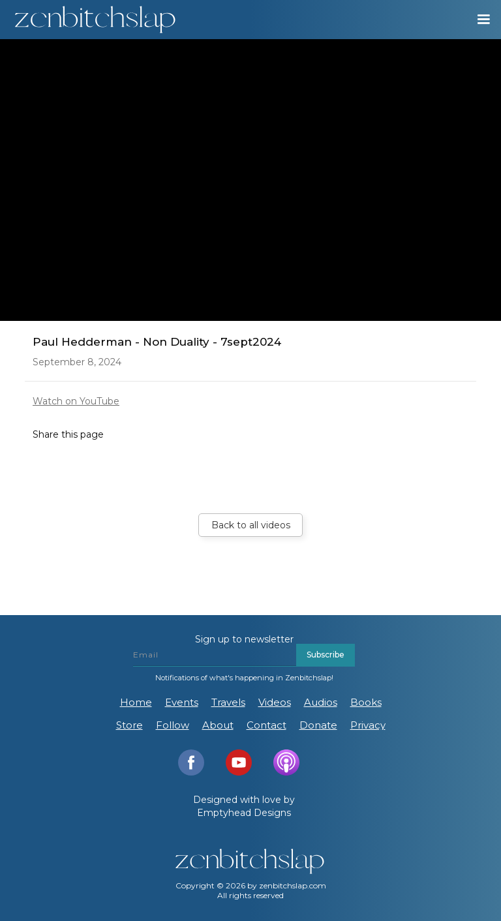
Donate (318, 725)
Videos (274, 702)
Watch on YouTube (76, 401)
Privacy (368, 725)
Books (366, 702)
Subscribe (325, 654)
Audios (320, 702)
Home (136, 702)
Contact (266, 725)
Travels (228, 702)
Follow (172, 725)
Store (129, 725)
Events (181, 702)
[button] (477, 19)
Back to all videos (250, 525)
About (218, 725)
